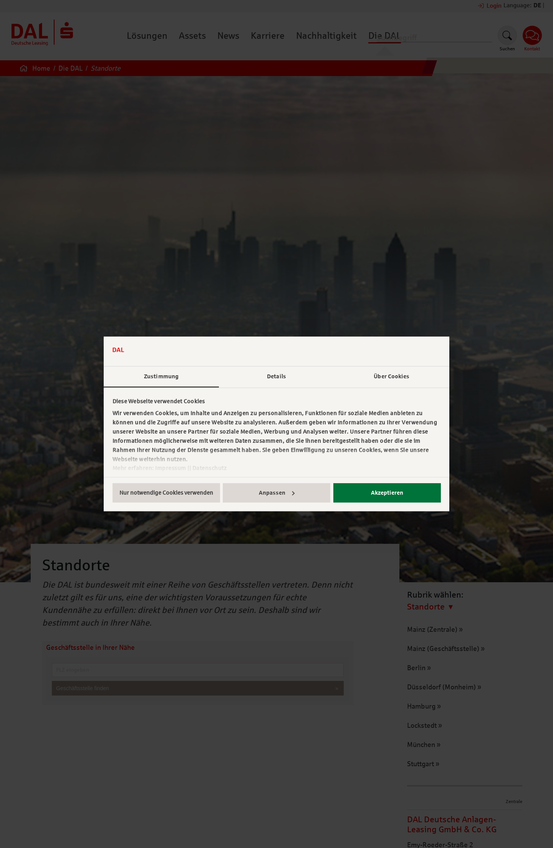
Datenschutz (209, 468)
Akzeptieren (387, 493)
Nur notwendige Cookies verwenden (166, 493)
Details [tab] (276, 376)
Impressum (170, 468)
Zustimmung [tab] (161, 376)
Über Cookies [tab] (391, 376)
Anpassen (277, 493)
